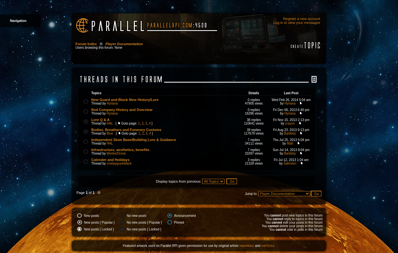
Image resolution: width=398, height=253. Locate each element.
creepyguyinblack (119, 163)
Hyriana (112, 103)
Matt (290, 143)
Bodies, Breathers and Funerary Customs (126, 130)
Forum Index (86, 44)
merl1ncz (267, 246)
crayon (290, 123)
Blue (110, 133)
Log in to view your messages (297, 23)
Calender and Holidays (110, 160)
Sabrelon (290, 163)
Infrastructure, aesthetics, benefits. (120, 150)
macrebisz (246, 246)
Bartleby (290, 133)
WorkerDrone (116, 153)
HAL (110, 123)
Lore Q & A (100, 120)
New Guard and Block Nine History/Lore (124, 100)
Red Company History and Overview (122, 110)
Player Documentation (124, 44)
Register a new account (301, 19)
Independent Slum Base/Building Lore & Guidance (133, 140)
